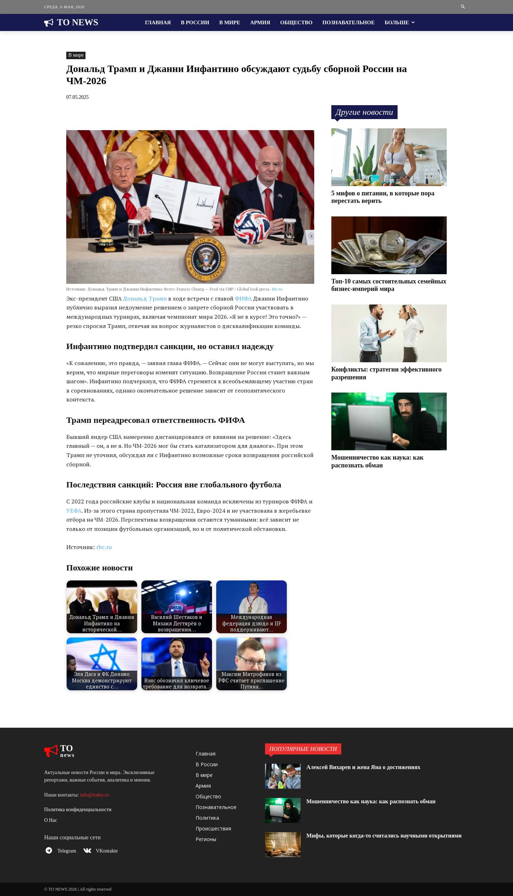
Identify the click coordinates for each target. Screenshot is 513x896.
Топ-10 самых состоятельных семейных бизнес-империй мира (388, 285)
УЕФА (74, 510)
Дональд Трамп (145, 298)
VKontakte (112, 852)
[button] (463, 6)
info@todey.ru (94, 795)
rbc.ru (277, 289)
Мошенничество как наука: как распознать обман (379, 801)
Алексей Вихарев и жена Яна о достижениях (370, 766)
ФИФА (243, 298)
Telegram (69, 852)
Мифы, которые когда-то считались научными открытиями (374, 839)
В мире (76, 55)
